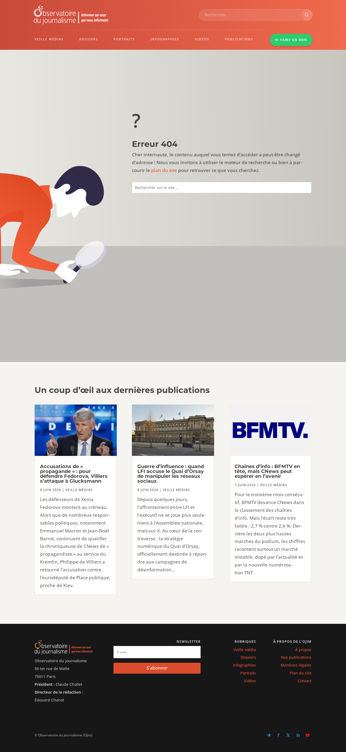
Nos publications (296, 657)
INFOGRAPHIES (165, 39)
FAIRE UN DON (291, 40)
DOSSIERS (88, 39)
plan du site (164, 170)
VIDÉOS (202, 39)
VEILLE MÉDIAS (49, 39)
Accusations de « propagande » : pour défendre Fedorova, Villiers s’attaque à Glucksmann (74, 473)
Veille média (245, 649)
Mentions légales (296, 665)
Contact (304, 680)
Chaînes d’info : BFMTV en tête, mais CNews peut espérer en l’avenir (267, 471)
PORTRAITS (124, 39)
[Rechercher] (306, 14)
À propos (303, 649)
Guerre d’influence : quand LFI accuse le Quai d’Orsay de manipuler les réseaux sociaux (170, 473)
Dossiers (248, 657)
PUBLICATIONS (239, 39)
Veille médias (79, 490)
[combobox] (250, 14)
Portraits (248, 672)
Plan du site (300, 672)
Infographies (244, 665)
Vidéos (250, 680)
